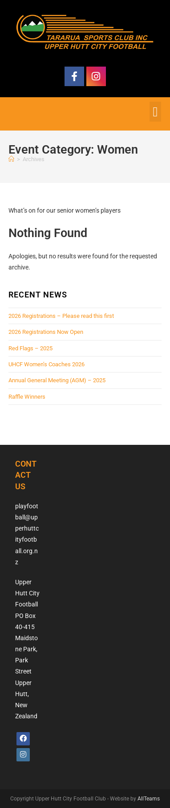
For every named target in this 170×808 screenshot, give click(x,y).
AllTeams (149, 799)
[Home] (11, 159)
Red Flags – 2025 (30, 348)
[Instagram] (23, 754)
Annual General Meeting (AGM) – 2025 (56, 380)
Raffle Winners (26, 396)
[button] (155, 112)
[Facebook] (23, 738)
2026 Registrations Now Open (45, 332)
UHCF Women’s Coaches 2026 (46, 364)
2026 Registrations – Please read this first (61, 316)
